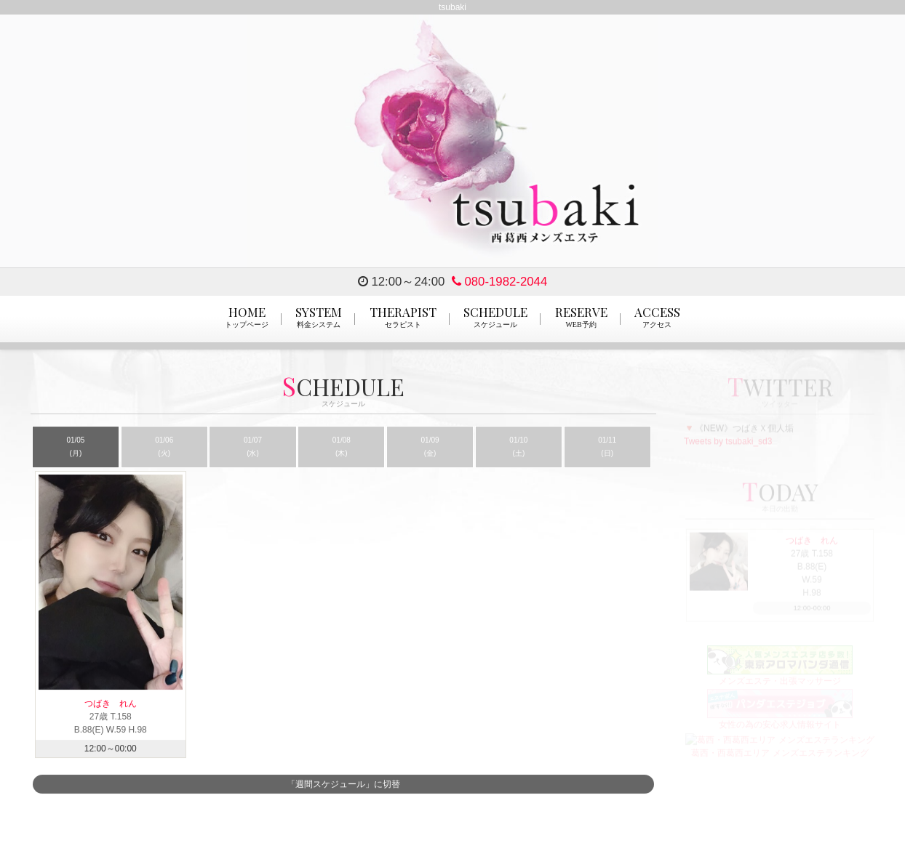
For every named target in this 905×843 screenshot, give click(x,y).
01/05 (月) (75, 447)
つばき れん (119, 704)
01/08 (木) (341, 447)
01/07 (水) (253, 447)
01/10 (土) (518, 447)
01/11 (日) (607, 447)
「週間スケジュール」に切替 (343, 785)
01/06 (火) (164, 447)
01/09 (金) (430, 447)
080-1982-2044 (500, 282)
